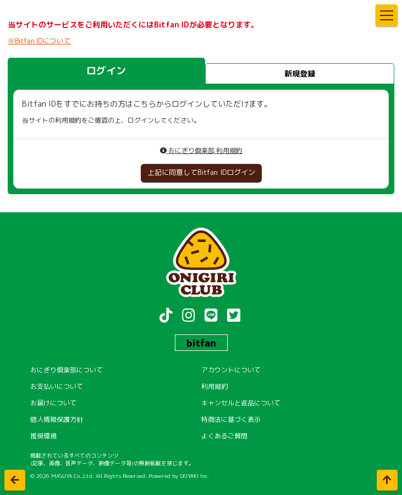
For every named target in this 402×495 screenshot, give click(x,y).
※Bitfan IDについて (39, 41)
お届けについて (53, 403)
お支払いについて (56, 386)
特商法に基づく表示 (231, 419)
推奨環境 (43, 436)
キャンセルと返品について (240, 403)
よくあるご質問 (224, 436)
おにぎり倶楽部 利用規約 (201, 150)
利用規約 (214, 386)
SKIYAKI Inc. (195, 476)
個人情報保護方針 (56, 419)
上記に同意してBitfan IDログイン (201, 172)
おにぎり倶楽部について (66, 370)
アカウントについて (231, 370)
